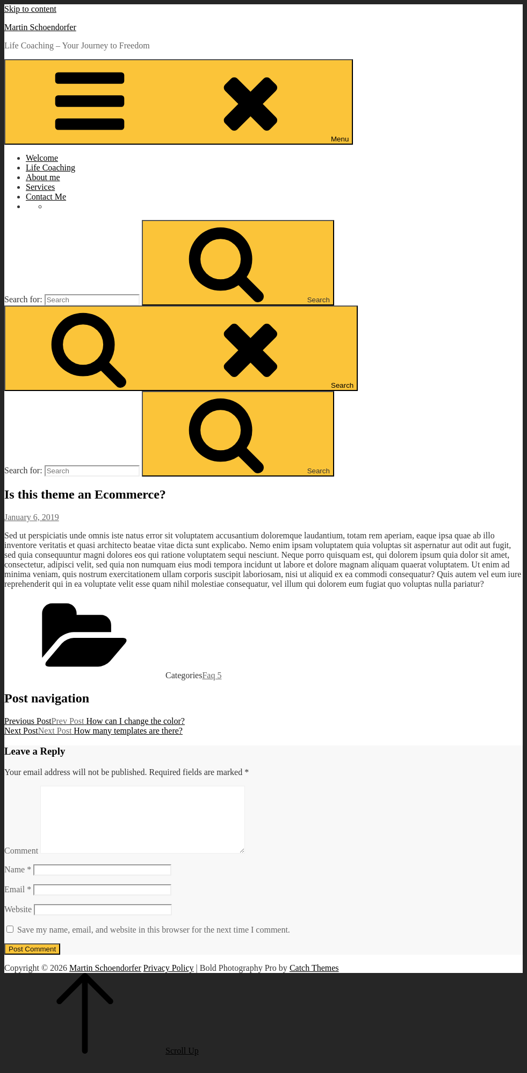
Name (17, 882)
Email (17, 902)
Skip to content (30, 8)
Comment (21, 863)
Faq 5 (211, 675)
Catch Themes (314, 980)
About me (43, 177)
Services (40, 186)
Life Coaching (50, 167)
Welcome (42, 157)
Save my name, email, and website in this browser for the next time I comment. (153, 942)
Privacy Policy (168, 980)
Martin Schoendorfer (40, 27)
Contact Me (46, 196)
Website (18, 922)
